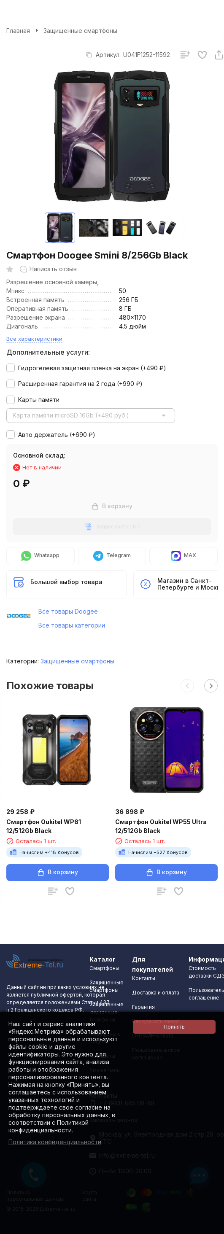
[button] (187, 685)
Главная (18, 30)
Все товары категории (71, 625)
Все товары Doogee (68, 611)
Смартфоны (104, 968)
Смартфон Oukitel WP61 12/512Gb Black (43, 826)
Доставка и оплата (155, 992)
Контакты (143, 978)
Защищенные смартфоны (80, 30)
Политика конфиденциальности (54, 1141)
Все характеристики (34, 338)
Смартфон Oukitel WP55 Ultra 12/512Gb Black (161, 826)
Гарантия (143, 1007)
